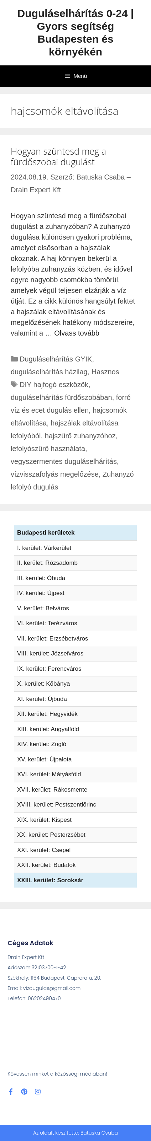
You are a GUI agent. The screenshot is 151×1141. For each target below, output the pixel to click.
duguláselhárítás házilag (49, 372)
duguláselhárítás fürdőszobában (61, 397)
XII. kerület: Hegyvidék (47, 714)
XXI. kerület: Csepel (44, 850)
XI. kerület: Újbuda (42, 699)
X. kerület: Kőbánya (43, 683)
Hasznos (105, 372)
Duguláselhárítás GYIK (56, 359)
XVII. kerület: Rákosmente (52, 789)
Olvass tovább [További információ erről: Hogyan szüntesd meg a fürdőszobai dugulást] (76, 333)
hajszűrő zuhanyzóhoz (80, 436)
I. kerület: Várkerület (44, 548)
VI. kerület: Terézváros (47, 623)
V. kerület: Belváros (43, 608)
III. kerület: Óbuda (41, 578)
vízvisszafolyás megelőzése (55, 474)
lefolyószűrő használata (48, 448)
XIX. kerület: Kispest (44, 819)
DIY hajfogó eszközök (54, 385)
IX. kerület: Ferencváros (49, 668)
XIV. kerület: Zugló (41, 744)
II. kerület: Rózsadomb (47, 562)
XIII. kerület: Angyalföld (48, 729)
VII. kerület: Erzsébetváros (52, 638)
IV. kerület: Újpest (40, 593)
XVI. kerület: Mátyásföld (49, 774)
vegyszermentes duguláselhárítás (64, 461)
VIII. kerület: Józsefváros (50, 653)
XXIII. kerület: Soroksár (50, 880)
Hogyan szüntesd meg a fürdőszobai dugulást (58, 156)
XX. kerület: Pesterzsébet (51, 834)
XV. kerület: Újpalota (44, 759)
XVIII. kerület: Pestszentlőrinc (56, 804)
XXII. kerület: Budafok (46, 865)
